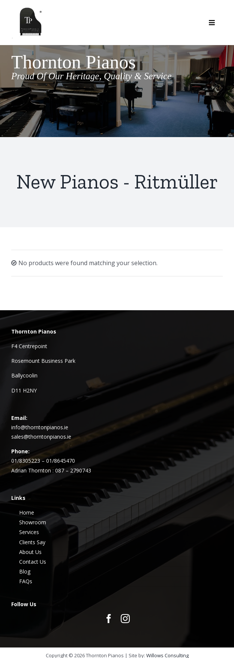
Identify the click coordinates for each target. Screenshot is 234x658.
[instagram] (125, 618)
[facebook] (108, 618)
